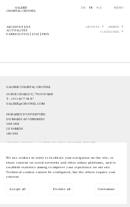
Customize (106, 189)
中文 (99, 7)
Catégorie (110, 32)
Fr (91, 7)
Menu (119, 7)
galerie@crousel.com (25, 104)
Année (113, 27)
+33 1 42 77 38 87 (22, 99)
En (83, 7)
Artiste (93, 27)
